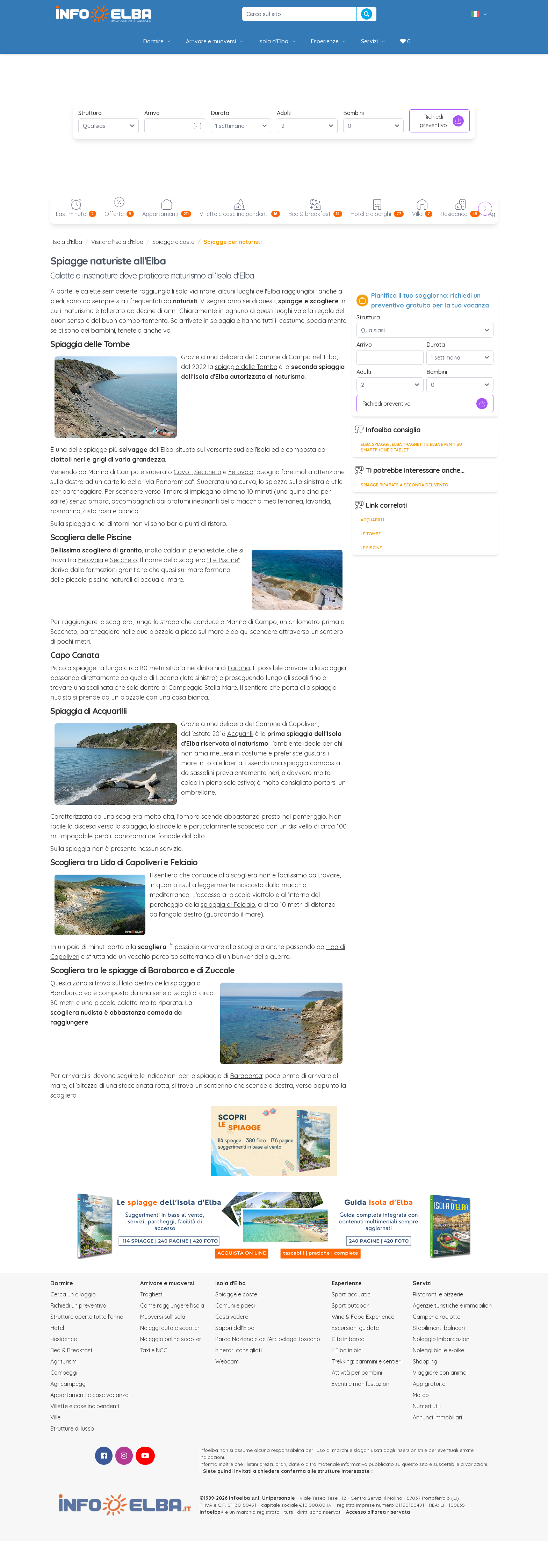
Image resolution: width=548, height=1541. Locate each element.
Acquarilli (240, 734)
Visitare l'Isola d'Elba (117, 241)
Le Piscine (371, 547)
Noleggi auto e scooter (170, 1327)
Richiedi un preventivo (78, 1305)
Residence (63, 1339)
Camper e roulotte (436, 1316)
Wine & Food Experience (363, 1316)
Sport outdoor (350, 1305)
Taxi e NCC (153, 1350)
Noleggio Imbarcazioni (441, 1339)
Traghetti (152, 1294)
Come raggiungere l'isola (172, 1305)
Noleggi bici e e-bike (438, 1350)
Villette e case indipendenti (84, 1406)
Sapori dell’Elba (234, 1327)
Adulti (284, 112)
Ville (55, 1417)
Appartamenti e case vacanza (89, 1394)
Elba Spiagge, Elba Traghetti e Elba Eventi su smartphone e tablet (411, 447)
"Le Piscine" (223, 560)
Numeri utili (427, 1406)
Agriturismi (64, 1361)
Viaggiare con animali (441, 1372)
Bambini (353, 112)
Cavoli (183, 472)
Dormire (157, 41)
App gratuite (429, 1383)
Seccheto (207, 472)
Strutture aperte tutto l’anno (86, 1316)
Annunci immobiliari (437, 1417)
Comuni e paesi (235, 1305)
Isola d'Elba (277, 41)
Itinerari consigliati (238, 1350)
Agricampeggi (68, 1383)
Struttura (90, 112)
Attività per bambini (357, 1372)
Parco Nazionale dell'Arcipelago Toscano (267, 1339)
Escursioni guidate (355, 1327)
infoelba (210, 1512)
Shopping (425, 1361)
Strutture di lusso (72, 1428)
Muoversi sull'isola (162, 1316)
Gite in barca (348, 1339)
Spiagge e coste (173, 241)
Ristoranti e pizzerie (438, 1294)
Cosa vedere (231, 1316)
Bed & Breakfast (71, 1350)
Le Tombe (371, 533)
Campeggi (63, 1372)
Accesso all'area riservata (378, 1512)
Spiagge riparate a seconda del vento (404, 484)
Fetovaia (240, 472)
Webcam (227, 1361)
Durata (220, 112)
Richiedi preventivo (442, 121)
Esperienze (329, 41)
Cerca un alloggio (73, 1294)
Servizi (373, 41)
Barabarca (246, 1076)
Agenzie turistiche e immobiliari (452, 1305)
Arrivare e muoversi (215, 41)
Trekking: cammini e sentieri (367, 1361)
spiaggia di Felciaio (228, 904)
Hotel (57, 1327)
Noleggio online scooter (170, 1339)
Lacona (239, 668)
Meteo (421, 1394)
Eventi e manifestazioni (361, 1383)
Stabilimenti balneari (439, 1327)
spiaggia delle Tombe (246, 367)
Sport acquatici (352, 1294)
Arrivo (152, 112)
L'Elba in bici (347, 1350)
